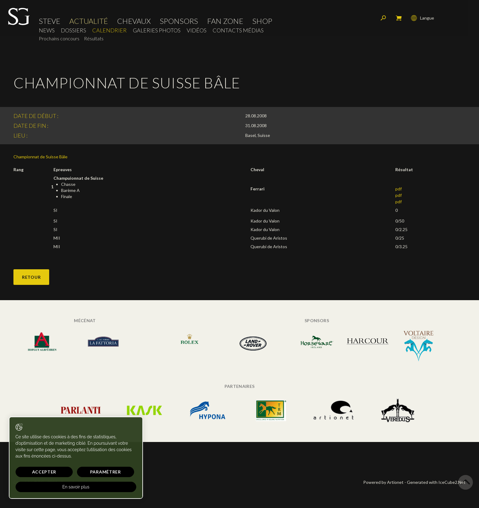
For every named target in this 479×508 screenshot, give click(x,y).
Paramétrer (79, 471)
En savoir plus (58, 486)
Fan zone (226, 23)
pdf (398, 188)
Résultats (94, 40)
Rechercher (382, 20)
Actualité (89, 23)
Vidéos (197, 32)
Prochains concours (60, 40)
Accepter (36, 471)
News (48, 32)
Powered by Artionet (383, 482)
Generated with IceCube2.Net (436, 482)
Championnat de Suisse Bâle (40, 156)
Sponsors (180, 23)
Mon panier (398, 20)
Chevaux (135, 23)
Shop (263, 23)
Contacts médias (239, 32)
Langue (421, 20)
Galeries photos (157, 32)
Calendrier (110, 32)
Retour (31, 277)
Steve (50, 23)
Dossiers (74, 32)
